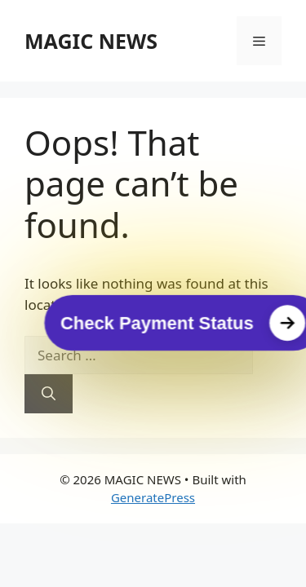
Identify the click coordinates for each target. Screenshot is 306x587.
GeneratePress (153, 497)
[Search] (48, 393)
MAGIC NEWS (90, 41)
